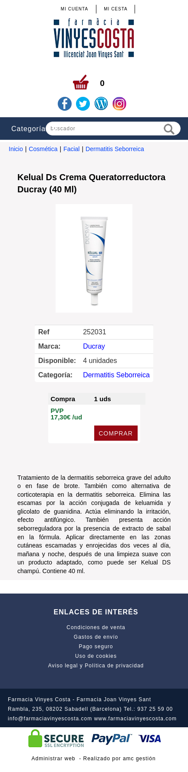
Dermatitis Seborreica (115, 148)
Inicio (16, 148)
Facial (71, 148)
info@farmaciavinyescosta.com (50, 719)
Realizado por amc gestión (119, 759)
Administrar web (53, 759)
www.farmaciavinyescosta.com (135, 719)
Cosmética (43, 148)
